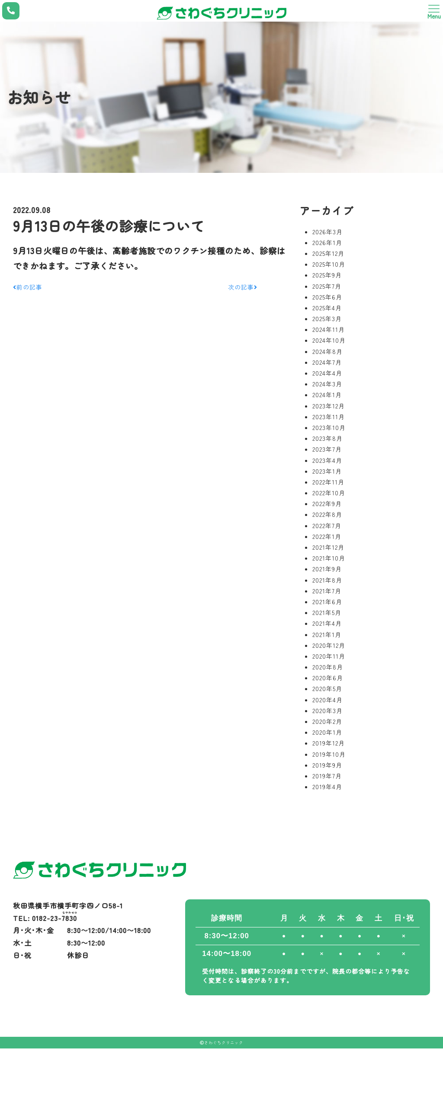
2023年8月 (327, 438)
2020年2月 (327, 721)
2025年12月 (328, 253)
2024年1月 (327, 394)
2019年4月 (327, 786)
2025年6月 (327, 297)
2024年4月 (327, 373)
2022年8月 (327, 514)
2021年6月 (327, 601)
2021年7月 (326, 590)
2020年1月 (327, 732)
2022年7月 (326, 525)
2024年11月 (328, 329)
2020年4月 (327, 699)
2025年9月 (327, 275)
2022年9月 (327, 503)
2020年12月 (328, 645)
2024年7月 (327, 362)
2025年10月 (328, 264)
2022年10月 (328, 492)
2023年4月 (327, 460)
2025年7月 (326, 286)
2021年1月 (326, 634)
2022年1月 (326, 536)
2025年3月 (327, 318)
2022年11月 (328, 482)
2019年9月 (327, 765)
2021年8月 (327, 580)
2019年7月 (327, 775)
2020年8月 (327, 667)
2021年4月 (327, 623)
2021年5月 (326, 612)
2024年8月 (327, 351)
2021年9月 (327, 568)
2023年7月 (327, 449)
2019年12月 (328, 743)
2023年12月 (328, 405)
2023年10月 (329, 427)
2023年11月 (328, 416)
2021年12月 (328, 547)
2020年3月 (327, 710)
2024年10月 (329, 340)
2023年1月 (327, 471)
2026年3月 (327, 231)
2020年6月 (327, 677)
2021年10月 (328, 558)
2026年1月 (327, 242)
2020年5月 (327, 688)
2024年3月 (327, 383)
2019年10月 (329, 754)
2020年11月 (328, 656)
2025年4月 (327, 307)
